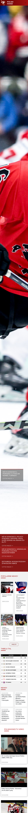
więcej (14, 644)
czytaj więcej (8, 478)
